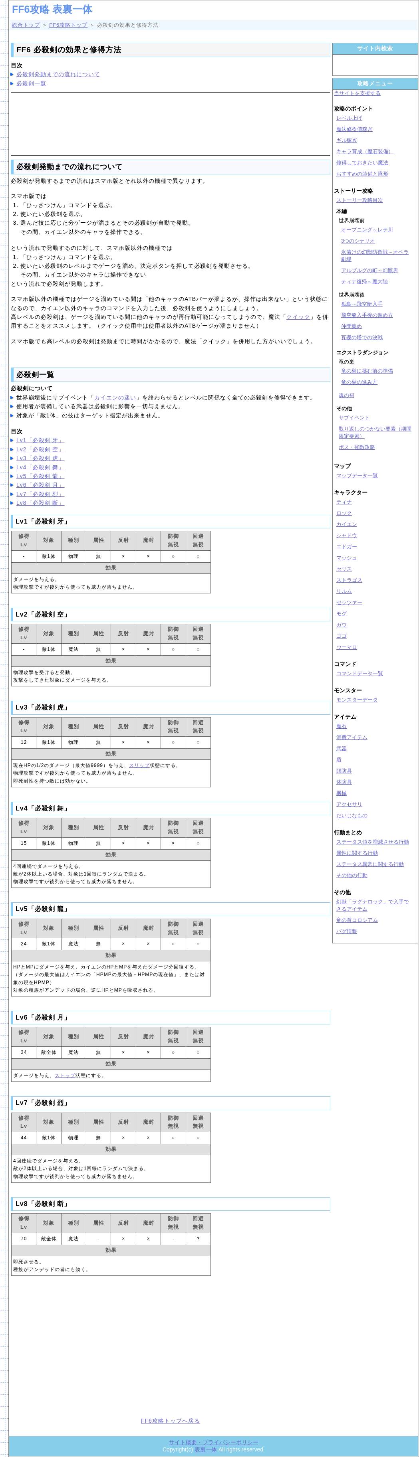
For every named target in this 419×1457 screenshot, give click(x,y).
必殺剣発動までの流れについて (58, 74)
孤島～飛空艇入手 (362, 304)
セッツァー (349, 602)
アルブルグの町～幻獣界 (369, 270)
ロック (344, 513)
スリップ (139, 765)
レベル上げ (349, 118)
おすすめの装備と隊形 (362, 174)
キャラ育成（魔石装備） (364, 151)
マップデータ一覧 (357, 475)
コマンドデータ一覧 (359, 673)
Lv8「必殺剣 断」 (40, 503)
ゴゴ (341, 636)
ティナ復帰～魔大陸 (364, 282)
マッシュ (346, 558)
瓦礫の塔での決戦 (362, 337)
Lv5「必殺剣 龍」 (40, 476)
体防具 (344, 782)
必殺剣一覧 (31, 83)
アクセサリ (349, 804)
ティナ (344, 502)
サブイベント (354, 418)
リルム (344, 591)
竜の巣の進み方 (359, 382)
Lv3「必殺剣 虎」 (40, 458)
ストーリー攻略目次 (359, 200)
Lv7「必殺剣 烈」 (40, 494)
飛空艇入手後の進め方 (367, 315)
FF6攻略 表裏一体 (52, 9)
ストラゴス (349, 580)
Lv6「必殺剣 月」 (40, 485)
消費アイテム (351, 737)
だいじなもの (351, 815)
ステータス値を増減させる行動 (372, 842)
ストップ (65, 1075)
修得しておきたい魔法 (362, 163)
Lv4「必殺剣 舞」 (40, 467)
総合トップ (26, 25)
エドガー (346, 547)
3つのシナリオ (358, 241)
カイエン (346, 524)
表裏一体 (206, 1449)
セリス (344, 569)
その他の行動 (351, 875)
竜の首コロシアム (357, 920)
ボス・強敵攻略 (357, 447)
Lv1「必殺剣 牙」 (40, 440)
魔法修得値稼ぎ (354, 129)
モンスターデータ (357, 700)
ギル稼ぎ (346, 140)
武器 (341, 748)
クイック (298, 317)
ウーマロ (346, 647)
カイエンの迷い (115, 397)
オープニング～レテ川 (367, 230)
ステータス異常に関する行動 (370, 864)
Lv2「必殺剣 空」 (40, 449)
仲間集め (351, 326)
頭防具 (344, 771)
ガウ (341, 625)
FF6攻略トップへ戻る (170, 1420)
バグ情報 (346, 931)
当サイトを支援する (357, 93)
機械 (341, 793)
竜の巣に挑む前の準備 (367, 371)
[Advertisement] (170, 122)
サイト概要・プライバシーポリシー (213, 1442)
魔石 (341, 726)
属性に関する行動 (357, 853)
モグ (341, 614)
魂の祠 (346, 395)
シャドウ (346, 535)
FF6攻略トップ (68, 25)
